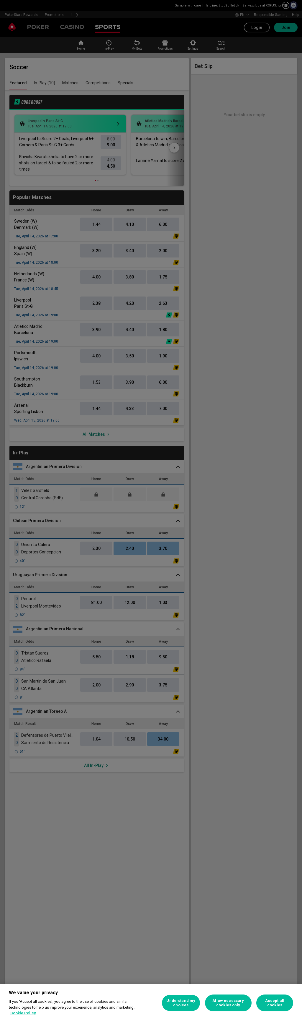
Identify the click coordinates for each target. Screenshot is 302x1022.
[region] (151, 1003)
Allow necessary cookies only (228, 1003)
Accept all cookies (274, 1003)
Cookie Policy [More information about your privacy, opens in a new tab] (23, 1013)
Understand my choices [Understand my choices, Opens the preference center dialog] (180, 1003)
